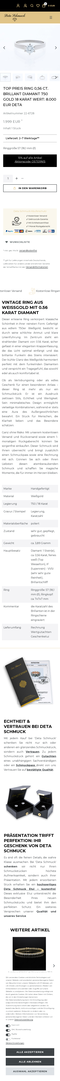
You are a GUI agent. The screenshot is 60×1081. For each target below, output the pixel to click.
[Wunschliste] (38, 6)
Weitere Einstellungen (15, 1043)
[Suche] (32, 6)
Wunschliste (17, 242)
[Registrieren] (25, 6)
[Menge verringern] (22, 178)
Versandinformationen (37, 267)
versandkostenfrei (28, 250)
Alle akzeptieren (30, 1052)
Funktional (16, 1038)
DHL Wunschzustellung (21, 1029)
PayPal (14, 1034)
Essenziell (15, 1025)
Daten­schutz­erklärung (23, 1019)
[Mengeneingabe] (8, 178)
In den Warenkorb (30, 188)
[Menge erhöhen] (17, 178)
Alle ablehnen (30, 1061)
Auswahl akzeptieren (30, 1071)
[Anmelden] (18, 6)
